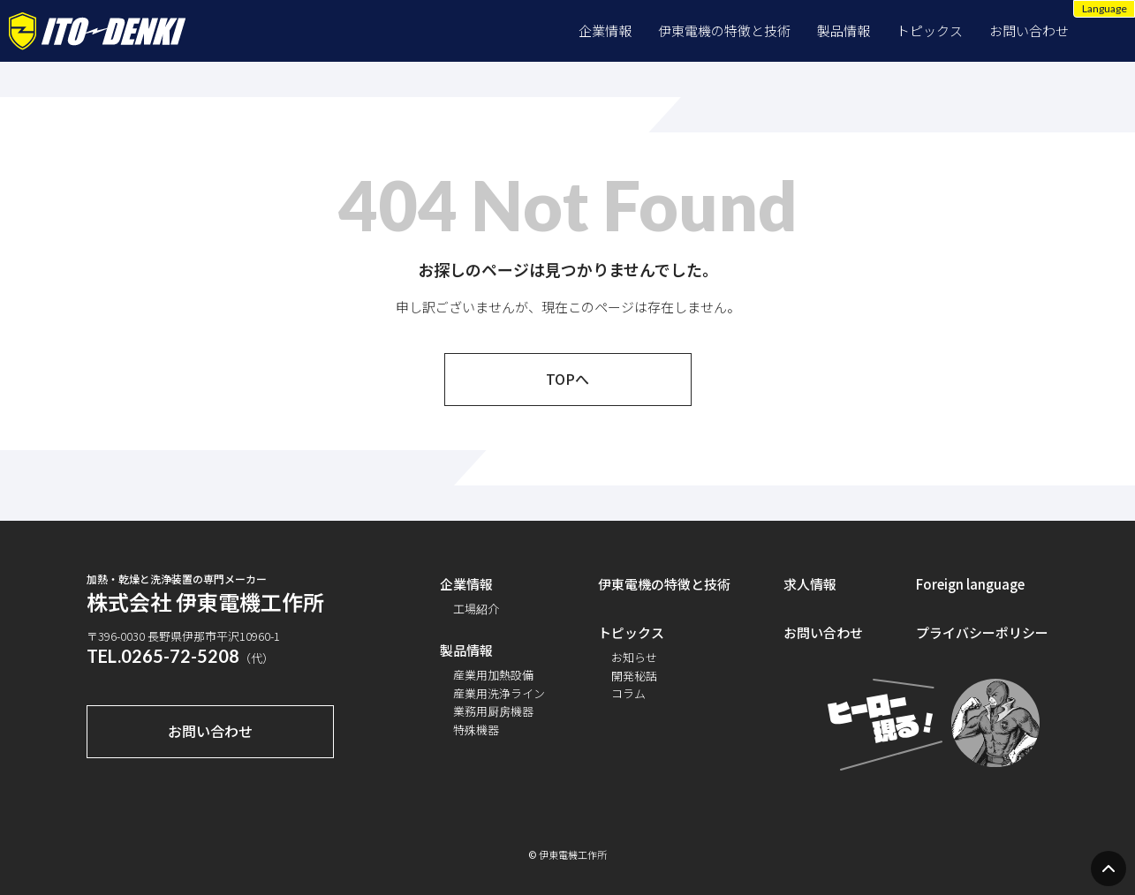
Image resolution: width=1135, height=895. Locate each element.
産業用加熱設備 (493, 674)
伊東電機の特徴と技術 (724, 30)
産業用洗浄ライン (499, 693)
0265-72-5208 (180, 655)
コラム (628, 693)
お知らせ (634, 657)
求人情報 (809, 584)
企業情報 (605, 30)
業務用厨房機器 (493, 711)
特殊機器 (476, 729)
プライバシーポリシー (982, 632)
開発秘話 (634, 675)
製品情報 (843, 30)
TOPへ (567, 378)
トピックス (930, 30)
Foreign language (970, 584)
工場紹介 (476, 608)
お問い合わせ (1029, 30)
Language (1104, 8)
